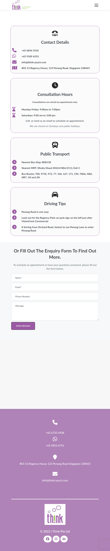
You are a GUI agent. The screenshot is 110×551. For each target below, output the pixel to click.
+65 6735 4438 (55, 432)
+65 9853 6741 (55, 445)
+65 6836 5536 (30, 50)
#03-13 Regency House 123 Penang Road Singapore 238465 (55, 463)
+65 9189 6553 (30, 56)
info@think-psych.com (34, 62)
